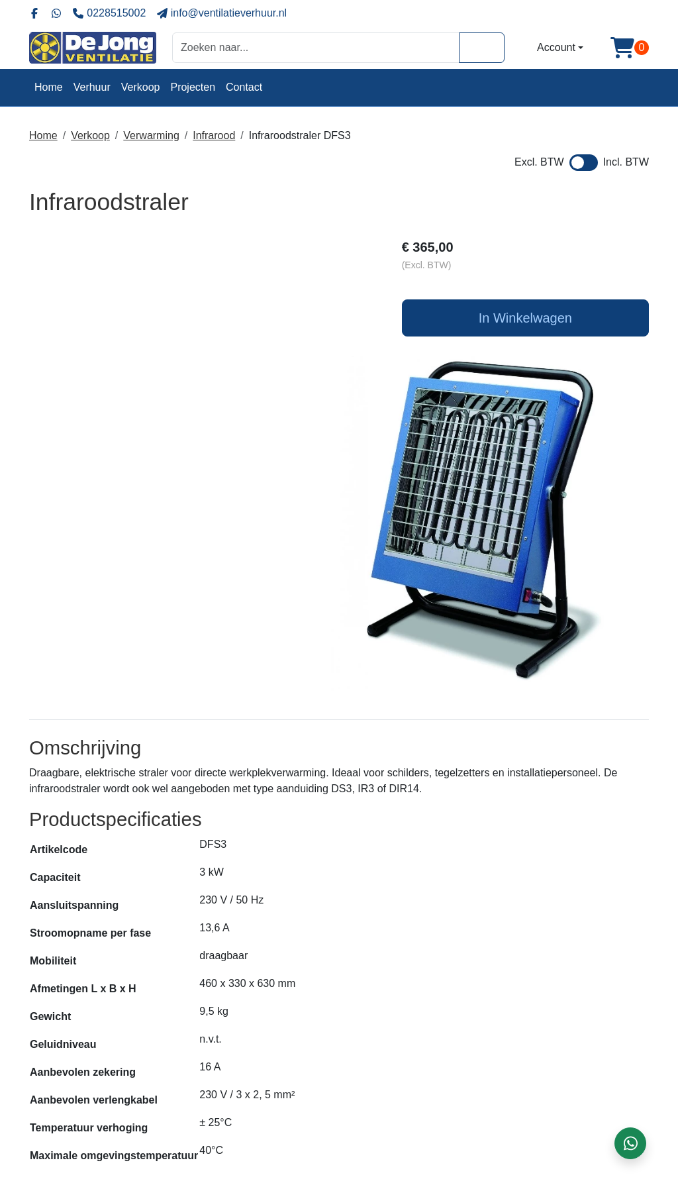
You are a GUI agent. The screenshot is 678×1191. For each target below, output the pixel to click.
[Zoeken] (482, 47)
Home (48, 87)
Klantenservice (381, 1114)
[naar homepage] (92, 47)
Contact (244, 87)
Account (556, 47)
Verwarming (151, 135)
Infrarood (214, 135)
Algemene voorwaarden (403, 1098)
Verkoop (140, 87)
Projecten (192, 87)
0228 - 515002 (84, 1119)
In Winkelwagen (550, 320)
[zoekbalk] (316, 47)
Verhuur (92, 87)
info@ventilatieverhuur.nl (108, 1141)
